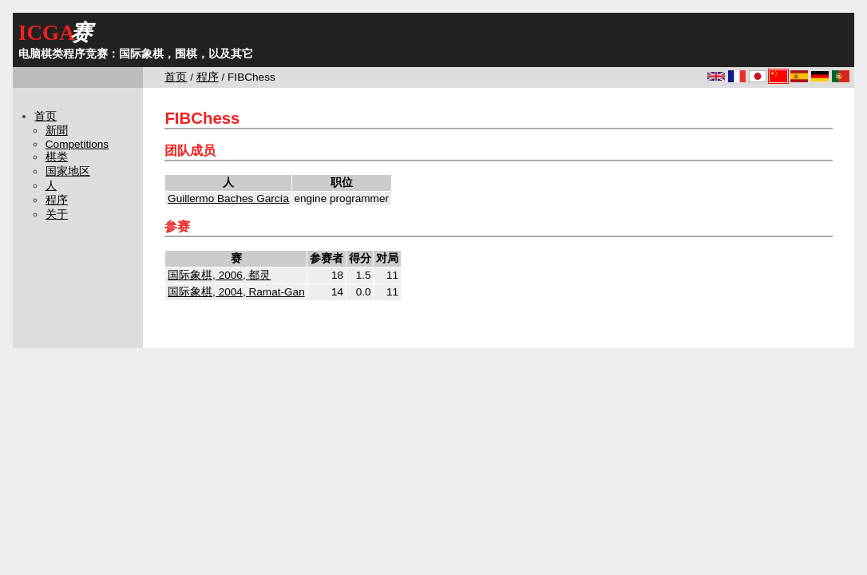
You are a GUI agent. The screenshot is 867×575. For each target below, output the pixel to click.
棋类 (57, 157)
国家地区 (68, 171)
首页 (175, 77)
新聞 (57, 131)
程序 (207, 77)
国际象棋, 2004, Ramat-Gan (236, 292)
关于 (57, 214)
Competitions (77, 144)
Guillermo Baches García (228, 198)
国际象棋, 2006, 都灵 (219, 275)
